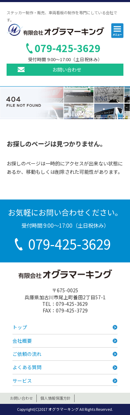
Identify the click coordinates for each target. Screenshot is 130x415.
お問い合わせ (66, 69)
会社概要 (22, 340)
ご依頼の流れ (27, 353)
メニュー (117, 31)
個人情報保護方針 (55, 398)
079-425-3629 (68, 48)
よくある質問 (27, 367)
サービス (22, 380)
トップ (19, 327)
